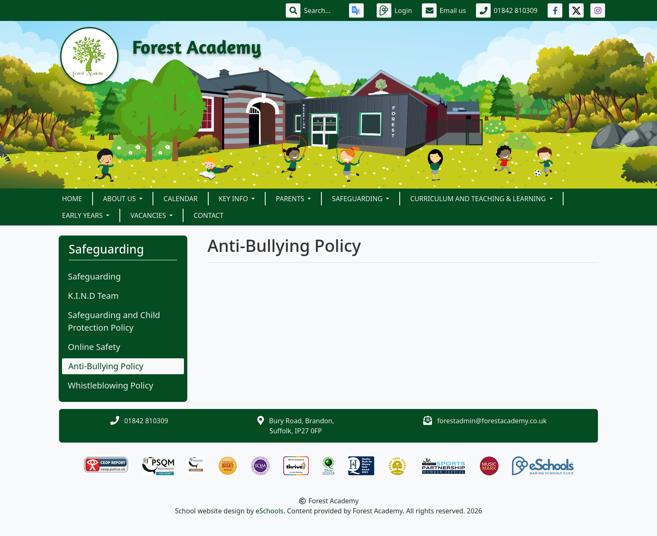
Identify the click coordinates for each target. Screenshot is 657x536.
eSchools (270, 510)
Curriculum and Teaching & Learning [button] (479, 198)
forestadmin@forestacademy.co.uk (491, 420)
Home (72, 198)
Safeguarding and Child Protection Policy (114, 321)
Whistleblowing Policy (110, 385)
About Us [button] (120, 198)
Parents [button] (291, 198)
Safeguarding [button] (358, 198)
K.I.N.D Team (93, 295)
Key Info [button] (234, 198)
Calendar (180, 198)
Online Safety (94, 346)
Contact (208, 215)
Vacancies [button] (149, 215)
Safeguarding (94, 276)
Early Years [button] (83, 215)
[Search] (321, 10)
